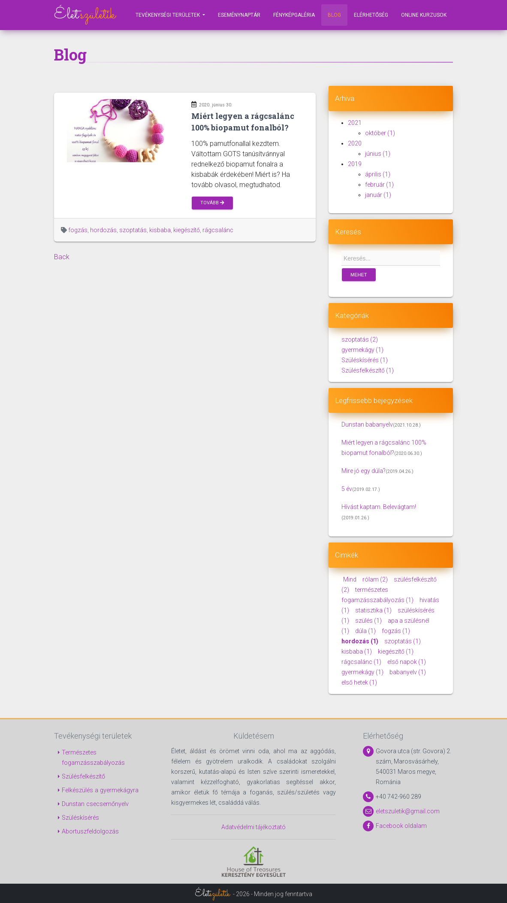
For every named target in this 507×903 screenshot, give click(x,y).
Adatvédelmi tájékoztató (253, 827)
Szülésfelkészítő (367, 370)
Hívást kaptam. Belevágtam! (378, 506)
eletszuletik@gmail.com (408, 811)
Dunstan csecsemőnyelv (95, 804)
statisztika (373, 610)
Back (61, 257)
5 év (346, 488)
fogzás (78, 230)
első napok (406, 661)
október (380, 133)
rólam (374, 579)
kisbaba (160, 230)
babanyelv (407, 672)
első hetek (359, 682)
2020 (355, 143)
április (377, 174)
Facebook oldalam (401, 825)
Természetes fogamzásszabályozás (93, 758)
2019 (355, 164)
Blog (334, 15)
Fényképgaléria (294, 15)
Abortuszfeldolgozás (90, 831)
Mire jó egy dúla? (363, 470)
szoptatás (133, 230)
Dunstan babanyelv (367, 424)
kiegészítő (186, 230)
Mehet (358, 274)
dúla (365, 630)
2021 (355, 122)
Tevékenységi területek (168, 15)
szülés (368, 620)
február (379, 184)
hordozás (103, 230)
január (378, 194)
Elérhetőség (371, 15)
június (377, 153)
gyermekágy (362, 349)
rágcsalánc (217, 230)
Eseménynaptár (239, 15)
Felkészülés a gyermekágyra (100, 790)
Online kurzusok (424, 15)
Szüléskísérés (364, 360)
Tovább (212, 203)
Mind (349, 579)
